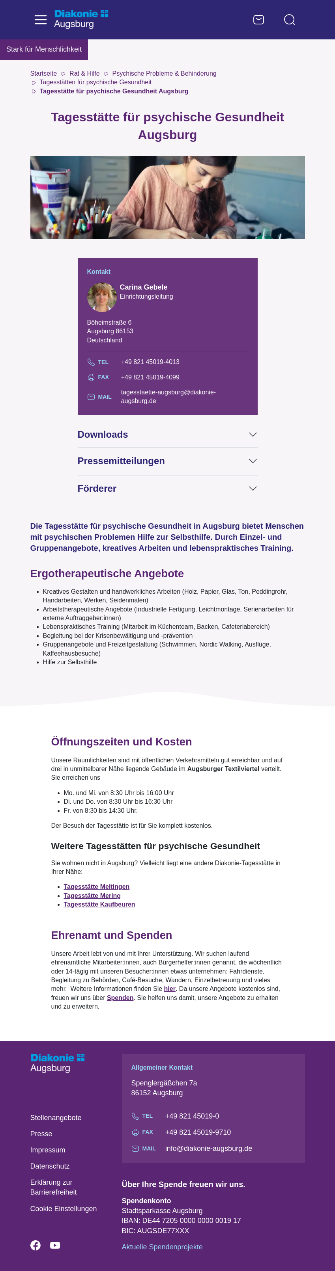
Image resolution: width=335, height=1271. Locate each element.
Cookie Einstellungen (63, 1209)
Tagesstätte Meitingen (97, 886)
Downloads (103, 434)
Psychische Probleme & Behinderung (164, 73)
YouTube (60, 1246)
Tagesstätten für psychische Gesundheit (96, 82)
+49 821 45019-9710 (198, 1132)
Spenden (120, 997)
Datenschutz (50, 1166)
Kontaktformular (259, 20)
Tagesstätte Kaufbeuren (99, 904)
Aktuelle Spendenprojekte (162, 1247)
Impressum (48, 1150)
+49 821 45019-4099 (150, 377)
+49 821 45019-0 (192, 1116)
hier (170, 988)
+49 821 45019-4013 (150, 362)
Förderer (97, 488)
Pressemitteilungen (121, 460)
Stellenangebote (56, 1118)
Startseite (43, 73)
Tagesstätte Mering (92, 895)
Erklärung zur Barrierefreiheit (53, 1187)
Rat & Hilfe (84, 73)
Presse (41, 1134)
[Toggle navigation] (40, 19)
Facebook (40, 1246)
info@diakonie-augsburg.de (208, 1148)
